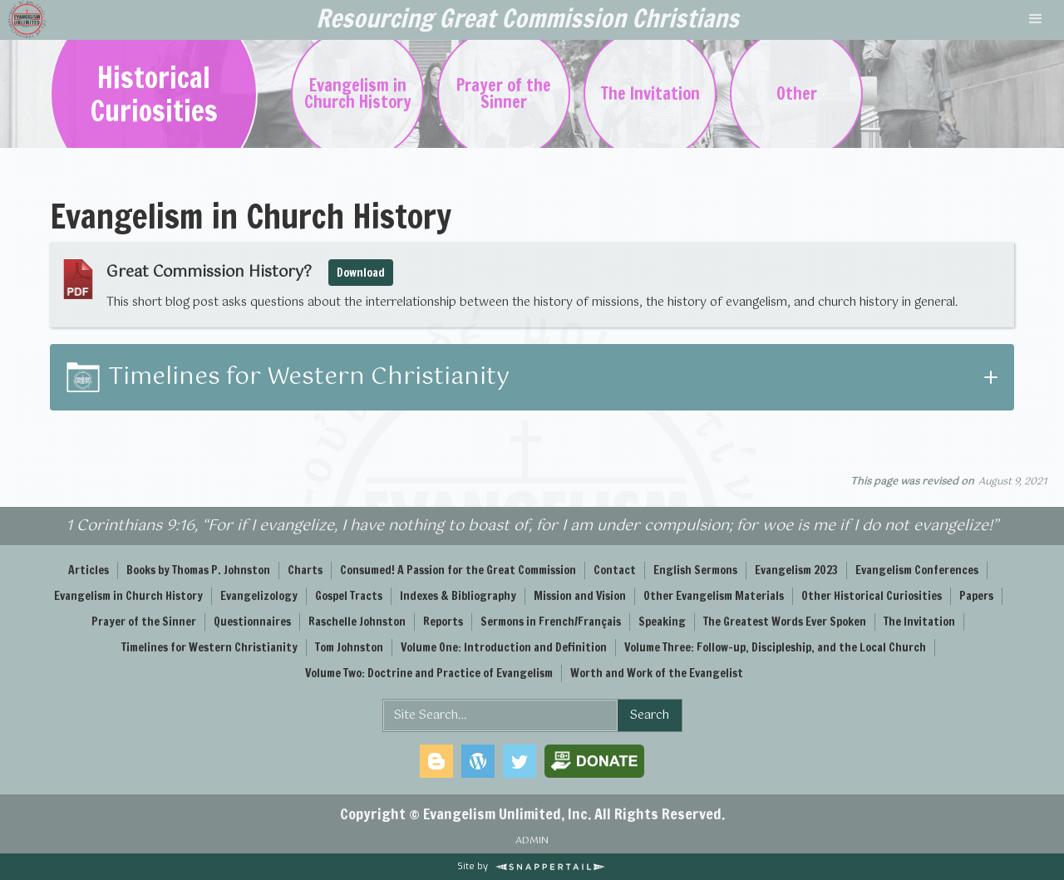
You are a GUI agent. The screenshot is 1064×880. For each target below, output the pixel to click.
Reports (443, 621)
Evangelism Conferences (916, 570)
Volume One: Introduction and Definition (504, 647)
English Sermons (695, 570)
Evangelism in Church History (128, 595)
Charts (305, 570)
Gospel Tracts (348, 595)
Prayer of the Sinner (143, 621)
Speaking (662, 621)
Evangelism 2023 (796, 570)
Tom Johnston (349, 647)
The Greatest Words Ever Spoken (784, 621)
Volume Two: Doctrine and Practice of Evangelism (429, 673)
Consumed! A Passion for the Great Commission (458, 570)
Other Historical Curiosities (871, 595)
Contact (615, 570)
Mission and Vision (580, 595)
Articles (88, 570)
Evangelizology (259, 595)
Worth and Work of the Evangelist (656, 673)
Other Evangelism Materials (713, 595)
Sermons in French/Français (550, 621)
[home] (527, 20)
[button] (1035, 20)
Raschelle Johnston (357, 621)
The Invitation (919, 621)
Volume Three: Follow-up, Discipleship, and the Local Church (775, 647)
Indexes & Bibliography (458, 595)
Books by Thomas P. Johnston (198, 570)
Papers (976, 595)
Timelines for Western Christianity (209, 647)
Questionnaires (252, 621)
